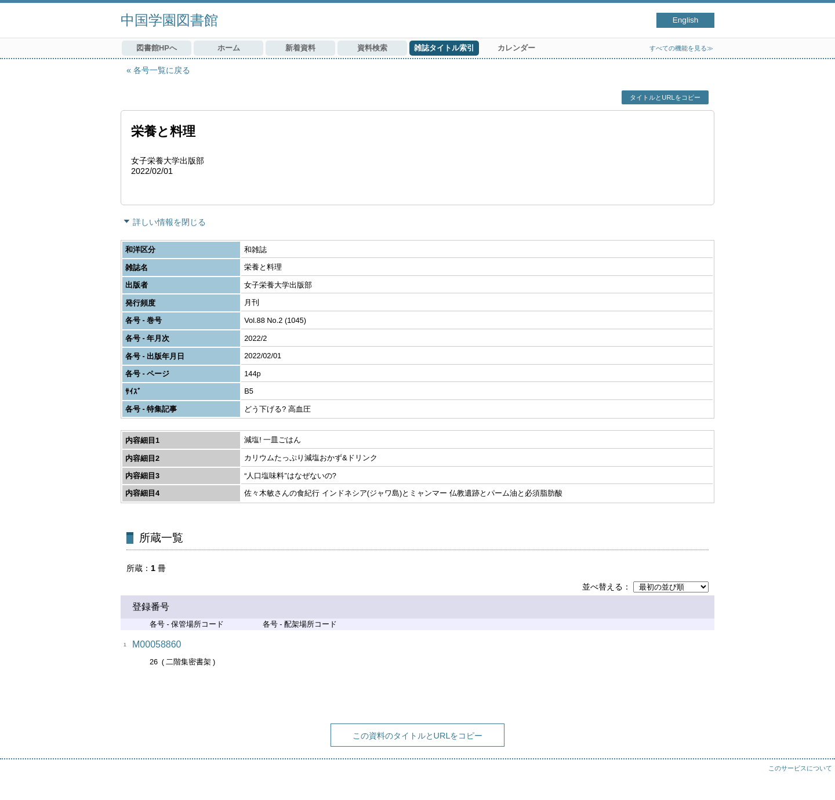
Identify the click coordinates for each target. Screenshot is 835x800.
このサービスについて (800, 768)
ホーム (228, 47)
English (686, 20)
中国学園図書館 (169, 20)
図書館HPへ (156, 47)
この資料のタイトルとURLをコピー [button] (418, 735)
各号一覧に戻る (161, 70)
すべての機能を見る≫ (681, 48)
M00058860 (156, 644)
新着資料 (300, 47)
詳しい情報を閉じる (169, 222)
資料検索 (372, 47)
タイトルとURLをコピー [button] (665, 97)
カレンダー (516, 47)
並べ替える (602, 586)
